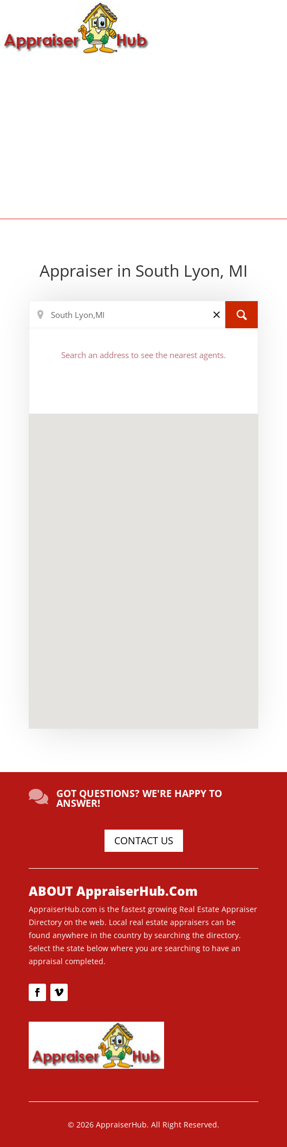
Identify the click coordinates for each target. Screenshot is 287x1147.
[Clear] (216, 314)
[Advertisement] (143, 136)
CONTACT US (143, 840)
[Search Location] (143, 314)
